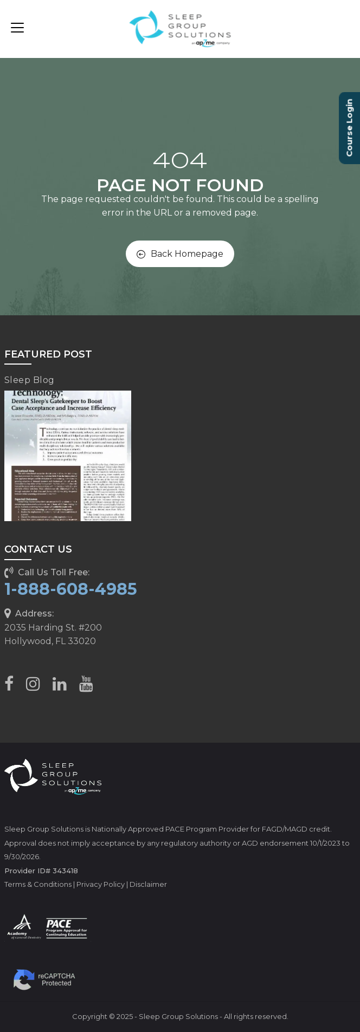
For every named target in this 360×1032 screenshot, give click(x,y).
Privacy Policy (100, 884)
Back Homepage (180, 254)
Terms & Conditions (38, 884)
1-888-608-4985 (70, 589)
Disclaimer (148, 884)
